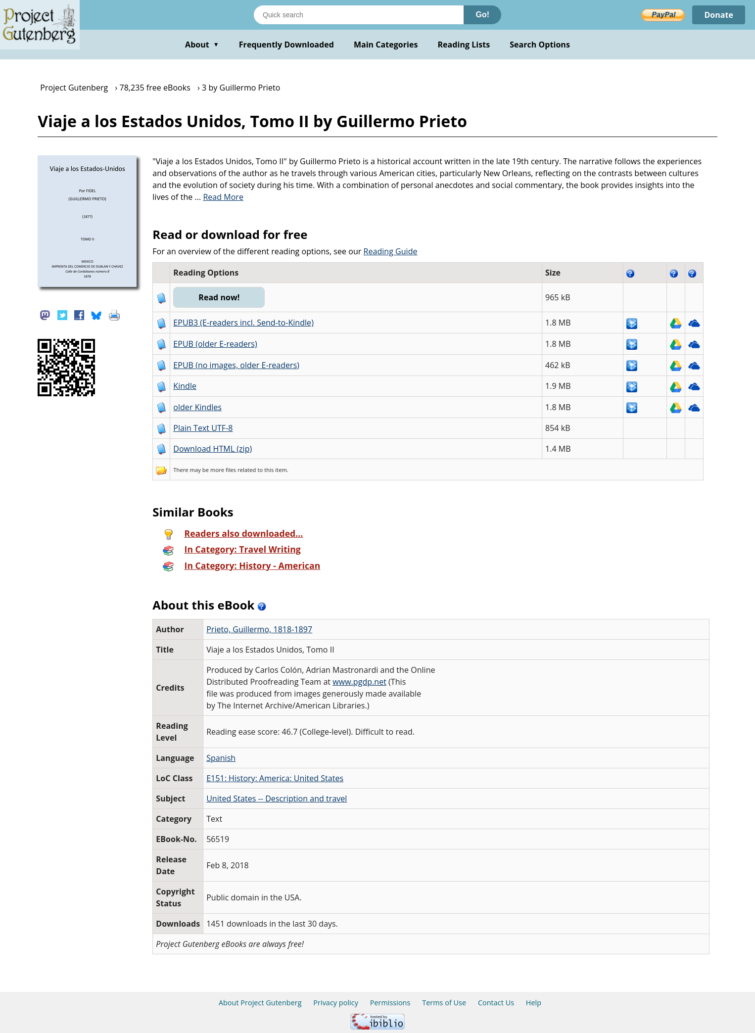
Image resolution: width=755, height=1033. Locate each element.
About (202, 44)
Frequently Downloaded (286, 44)
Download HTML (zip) (212, 448)
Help (533, 1002)
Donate (718, 14)
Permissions (390, 1002)
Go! (482, 14)
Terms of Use (444, 1002)
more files (223, 469)
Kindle (184, 385)
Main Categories (386, 44)
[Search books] (359, 14)
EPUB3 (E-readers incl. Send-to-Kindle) (243, 322)
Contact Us (496, 1002)
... (218, 196)
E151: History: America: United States (274, 778)
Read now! (218, 297)
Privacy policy (335, 1002)
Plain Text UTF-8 (203, 428)
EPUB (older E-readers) (215, 343)
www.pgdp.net (359, 681)
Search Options (540, 44)
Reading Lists (464, 44)
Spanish (221, 757)
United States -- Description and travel (276, 798)
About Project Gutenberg (260, 1002)
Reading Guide (391, 251)
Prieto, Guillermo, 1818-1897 (259, 629)
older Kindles (197, 407)
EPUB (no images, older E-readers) (236, 365)
